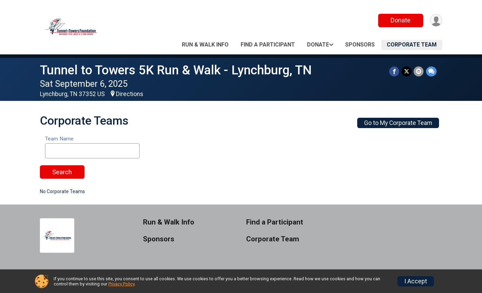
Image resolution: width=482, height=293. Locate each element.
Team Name (59, 139)
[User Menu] (435, 20)
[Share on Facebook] (395, 71)
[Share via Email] (419, 71)
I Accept (415, 281)
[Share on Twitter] (407, 71)
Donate (400, 20)
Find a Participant (268, 44)
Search (62, 172)
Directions (129, 94)
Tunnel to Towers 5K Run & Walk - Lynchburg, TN (176, 70)
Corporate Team (412, 44)
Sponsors (360, 44)
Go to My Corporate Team (398, 122)
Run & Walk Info (205, 44)
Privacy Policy (121, 283)
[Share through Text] (431, 71)
